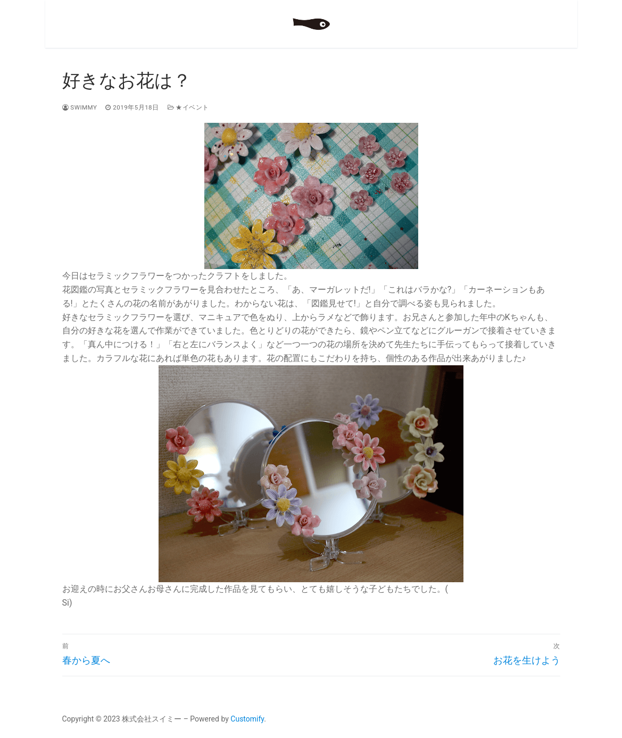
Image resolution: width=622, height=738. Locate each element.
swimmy (79, 107)
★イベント (188, 107)
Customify (247, 719)
